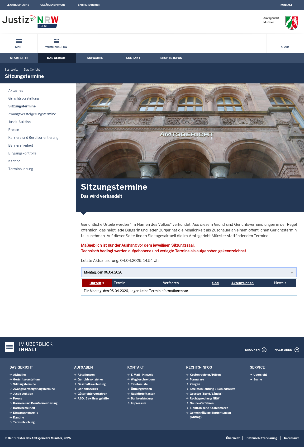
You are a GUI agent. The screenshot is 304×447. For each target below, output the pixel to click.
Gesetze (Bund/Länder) (206, 394)
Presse (13, 130)
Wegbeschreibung (143, 379)
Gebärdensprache (52, 4)
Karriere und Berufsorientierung (33, 137)
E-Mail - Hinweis (142, 375)
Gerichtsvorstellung (23, 98)
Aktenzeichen (242, 283)
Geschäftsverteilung (92, 384)
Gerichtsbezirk (88, 389)
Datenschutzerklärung (262, 438)
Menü (18, 47)
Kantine (14, 161)
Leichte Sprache (18, 4)
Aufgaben (95, 58)
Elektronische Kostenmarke (209, 408)
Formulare (197, 379)
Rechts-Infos (171, 58)
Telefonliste (139, 384)
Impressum (138, 403)
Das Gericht (57, 58)
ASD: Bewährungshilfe (93, 398)
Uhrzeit (95, 283)
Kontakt (286, 4)
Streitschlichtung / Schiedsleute (212, 389)
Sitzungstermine (22, 106)
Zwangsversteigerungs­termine (32, 114)
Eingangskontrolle (22, 153)
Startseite (19, 58)
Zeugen (195, 384)
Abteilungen (86, 375)
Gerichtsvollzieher (90, 379)
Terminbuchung (56, 47)
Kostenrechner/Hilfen (205, 375)
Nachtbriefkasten (143, 394)
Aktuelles (15, 90)
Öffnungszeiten (141, 389)
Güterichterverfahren (92, 394)
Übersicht (260, 375)
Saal (215, 283)
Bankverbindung (142, 398)
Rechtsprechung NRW (204, 398)
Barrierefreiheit (89, 4)
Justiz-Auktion (19, 122)
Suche (285, 47)
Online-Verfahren (202, 403)
